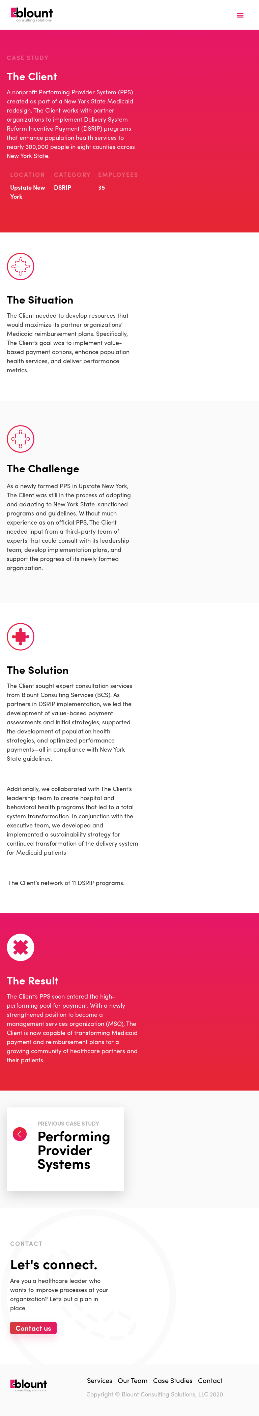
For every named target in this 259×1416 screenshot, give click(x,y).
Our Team (133, 1380)
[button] (240, 14)
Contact (210, 1380)
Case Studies (173, 1380)
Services (99, 1380)
